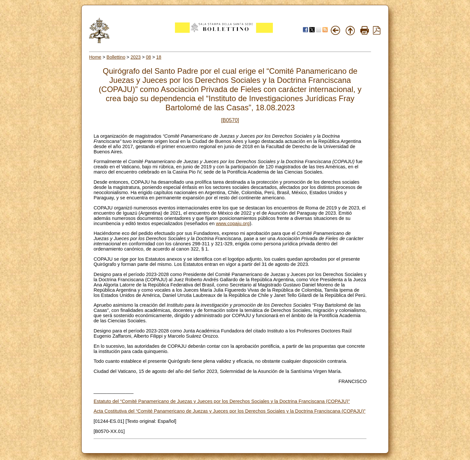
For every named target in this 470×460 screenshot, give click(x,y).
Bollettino (115, 57)
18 (159, 57)
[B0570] (230, 120)
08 (148, 57)
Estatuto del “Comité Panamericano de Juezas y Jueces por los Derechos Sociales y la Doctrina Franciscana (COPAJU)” (222, 401)
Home (95, 57)
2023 (136, 57)
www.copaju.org (232, 223)
